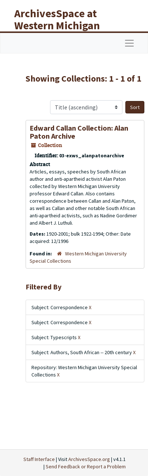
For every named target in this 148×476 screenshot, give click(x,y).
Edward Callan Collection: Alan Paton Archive (79, 131)
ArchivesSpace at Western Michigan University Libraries (62, 25)
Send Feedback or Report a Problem (86, 466)
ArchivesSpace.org (89, 459)
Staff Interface (39, 459)
